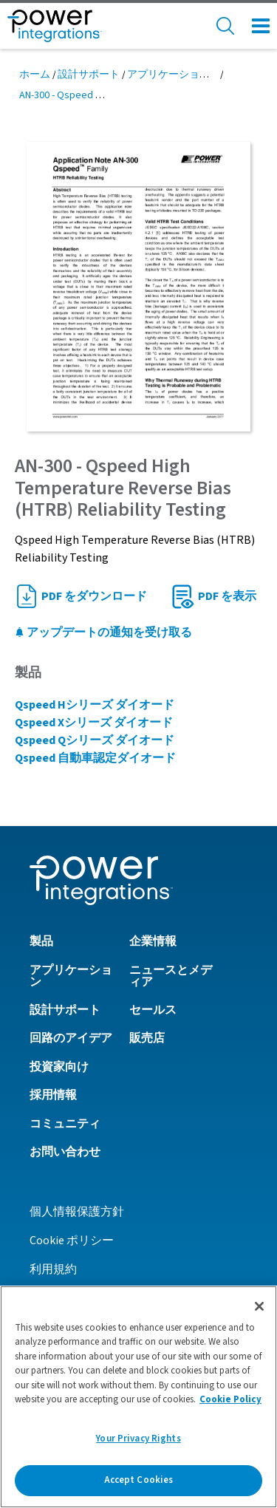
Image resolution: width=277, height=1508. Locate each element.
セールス (153, 1010)
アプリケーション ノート (185, 74)
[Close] (259, 1306)
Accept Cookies (139, 1480)
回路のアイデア (71, 1038)
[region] (138, 1397)
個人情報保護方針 (77, 1212)
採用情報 (53, 1095)
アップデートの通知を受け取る (103, 632)
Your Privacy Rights (138, 1438)
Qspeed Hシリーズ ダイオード (94, 705)
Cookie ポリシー (72, 1240)
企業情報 (153, 941)
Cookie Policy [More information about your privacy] (230, 1399)
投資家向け (59, 1067)
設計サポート (89, 74)
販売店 (147, 1038)
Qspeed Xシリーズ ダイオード (94, 722)
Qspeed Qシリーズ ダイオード (94, 740)
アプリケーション (71, 976)
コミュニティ (65, 1124)
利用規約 (53, 1269)
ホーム (34, 74)
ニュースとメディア (170, 976)
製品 (41, 941)
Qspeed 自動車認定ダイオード (95, 758)
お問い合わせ (65, 1152)
